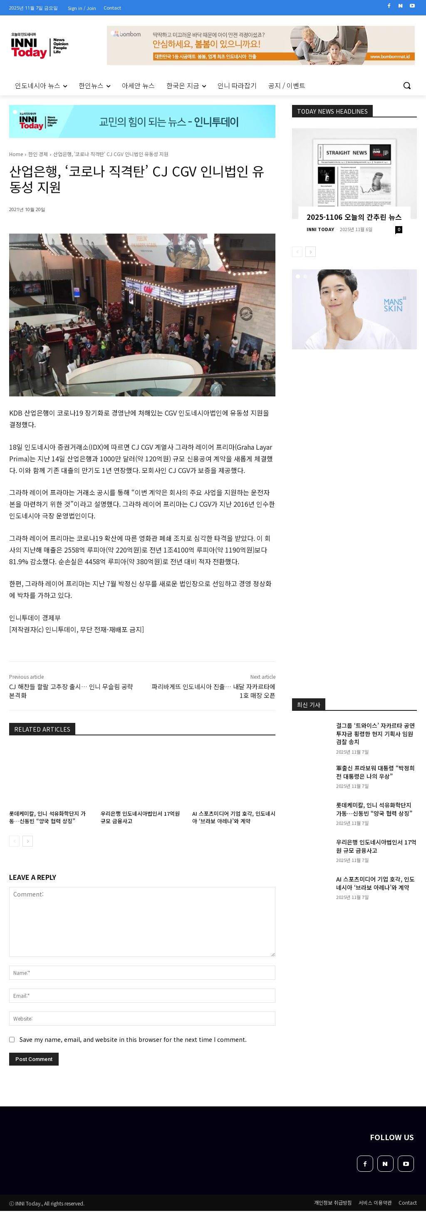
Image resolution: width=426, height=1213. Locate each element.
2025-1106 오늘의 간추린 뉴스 (354, 217)
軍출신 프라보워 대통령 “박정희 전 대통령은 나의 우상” (375, 772)
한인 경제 (38, 153)
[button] (407, 85)
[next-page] (27, 841)
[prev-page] (14, 841)
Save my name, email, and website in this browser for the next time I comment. (133, 1039)
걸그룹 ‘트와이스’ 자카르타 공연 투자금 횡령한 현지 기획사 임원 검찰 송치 (375, 733)
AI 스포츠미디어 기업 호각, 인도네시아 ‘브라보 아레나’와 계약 (233, 817)
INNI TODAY (320, 229)
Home (16, 153)
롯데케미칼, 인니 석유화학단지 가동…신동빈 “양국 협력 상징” (47, 817)
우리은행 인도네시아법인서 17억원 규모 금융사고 (140, 817)
